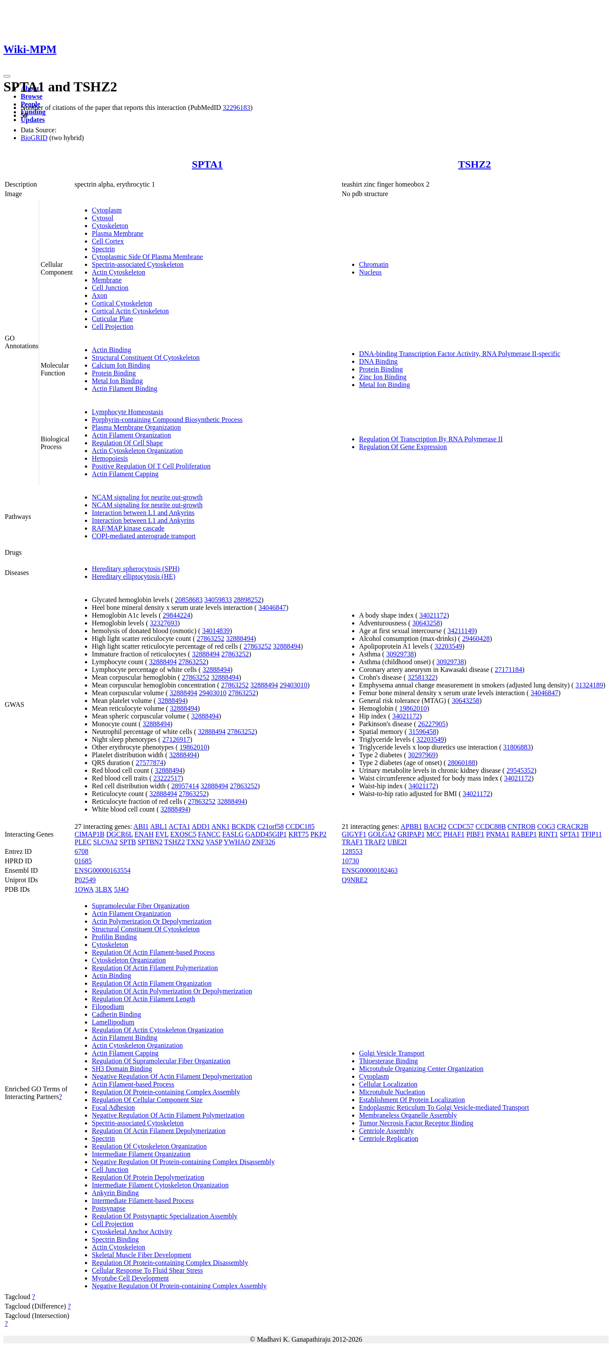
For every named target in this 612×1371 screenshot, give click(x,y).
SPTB (127, 842)
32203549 (448, 646)
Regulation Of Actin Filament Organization (152, 983)
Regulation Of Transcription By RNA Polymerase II (431, 439)
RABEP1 (524, 834)
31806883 (517, 747)
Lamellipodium (113, 1022)
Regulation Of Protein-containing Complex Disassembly (170, 1262)
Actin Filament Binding (124, 388)
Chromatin (373, 264)
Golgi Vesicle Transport (392, 1053)
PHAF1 (454, 834)
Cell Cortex (108, 241)
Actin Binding (111, 349)
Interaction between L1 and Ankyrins (143, 512)
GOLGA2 (382, 834)
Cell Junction (110, 287)
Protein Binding (114, 373)
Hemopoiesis (110, 458)
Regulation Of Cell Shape (127, 443)
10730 (350, 861)
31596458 (422, 731)
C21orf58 (270, 826)
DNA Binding (378, 361)
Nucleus (370, 272)
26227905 (432, 724)
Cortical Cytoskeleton (122, 303)
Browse (31, 96)
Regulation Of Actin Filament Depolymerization (158, 1130)
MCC (434, 834)
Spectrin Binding (115, 1239)
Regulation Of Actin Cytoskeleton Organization (157, 1030)
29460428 (476, 638)
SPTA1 (207, 164)
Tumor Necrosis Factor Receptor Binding (416, 1123)
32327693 (164, 623)
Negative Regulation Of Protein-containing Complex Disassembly (183, 1161)
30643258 (426, 623)
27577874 (149, 762)
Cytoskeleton (110, 225)
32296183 (236, 107)
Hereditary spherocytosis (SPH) (136, 568)
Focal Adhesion (113, 1107)
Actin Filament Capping (125, 474)
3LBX (103, 889)
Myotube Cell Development (130, 1278)
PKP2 (318, 834)
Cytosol (102, 218)
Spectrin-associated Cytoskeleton (138, 264)
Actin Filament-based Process (133, 1084)
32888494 (240, 638)
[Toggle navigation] (6, 76)
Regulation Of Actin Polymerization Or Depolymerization (172, 991)
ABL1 (158, 826)
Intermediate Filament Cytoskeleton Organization (160, 1185)
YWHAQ (237, 842)
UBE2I (397, 842)
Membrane (107, 280)
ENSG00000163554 (103, 870)
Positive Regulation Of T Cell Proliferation (151, 466)
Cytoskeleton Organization (129, 960)
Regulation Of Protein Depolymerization (148, 1177)
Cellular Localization (388, 1084)
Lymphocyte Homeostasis (127, 411)
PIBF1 (475, 834)
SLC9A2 (105, 842)
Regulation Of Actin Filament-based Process (153, 952)
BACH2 (435, 826)
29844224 (176, 615)
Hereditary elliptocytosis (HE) (133, 576)
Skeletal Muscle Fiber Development (141, 1255)
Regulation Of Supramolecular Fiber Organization (161, 1061)
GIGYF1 (354, 834)
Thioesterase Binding (388, 1061)
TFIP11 (591, 834)
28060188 (461, 762)
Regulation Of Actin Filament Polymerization (155, 967)
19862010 (193, 747)
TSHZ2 (474, 164)
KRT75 (298, 834)
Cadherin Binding (116, 1014)
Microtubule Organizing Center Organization (421, 1068)
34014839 (216, 630)
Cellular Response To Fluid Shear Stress (147, 1270)
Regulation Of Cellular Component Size (147, 1099)
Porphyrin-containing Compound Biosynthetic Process (167, 419)
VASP (214, 842)
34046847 (272, 607)
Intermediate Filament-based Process (143, 1200)
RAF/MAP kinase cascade (128, 528)
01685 (83, 861)
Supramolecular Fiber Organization (140, 905)
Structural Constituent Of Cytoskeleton (146, 357)
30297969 (422, 755)
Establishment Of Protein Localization (412, 1099)
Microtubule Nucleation (392, 1092)
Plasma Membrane (118, 233)
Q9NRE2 (355, 880)
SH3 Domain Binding (122, 1068)
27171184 (508, 669)
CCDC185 (300, 826)
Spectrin (103, 249)
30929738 (400, 654)
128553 (352, 851)
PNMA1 (497, 834)
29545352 (520, 770)
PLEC (83, 842)
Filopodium (108, 1006)
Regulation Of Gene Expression (403, 446)
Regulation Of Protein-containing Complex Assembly (166, 1092)
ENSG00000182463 (370, 870)
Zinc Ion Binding (382, 377)
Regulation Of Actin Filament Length (143, 998)
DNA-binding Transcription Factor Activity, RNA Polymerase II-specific (459, 353)
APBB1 (411, 826)
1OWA (84, 889)
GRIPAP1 (411, 834)
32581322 (421, 677)
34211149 (461, 630)
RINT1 (548, 834)
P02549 (85, 880)
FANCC (209, 834)
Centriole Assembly (386, 1130)
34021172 (433, 615)
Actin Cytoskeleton (118, 272)
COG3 (546, 826)
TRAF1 (352, 842)
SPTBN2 (149, 842)
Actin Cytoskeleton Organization (137, 450)
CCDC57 (461, 826)
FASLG (233, 834)
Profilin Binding (114, 936)
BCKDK (243, 826)
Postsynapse (108, 1208)
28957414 (185, 786)
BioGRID (34, 137)
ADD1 (201, 826)
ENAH (143, 834)
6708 (81, 851)
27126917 (176, 739)
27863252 (211, 638)
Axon (99, 295)
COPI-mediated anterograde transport (144, 536)
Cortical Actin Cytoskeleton (130, 311)
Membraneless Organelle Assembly (408, 1115)
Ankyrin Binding (115, 1192)
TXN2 (195, 842)
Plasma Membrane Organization (136, 427)
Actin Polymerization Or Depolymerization (152, 921)
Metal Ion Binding (117, 380)
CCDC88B (490, 826)
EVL (162, 834)
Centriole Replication (388, 1138)
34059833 (218, 599)
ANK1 (221, 826)
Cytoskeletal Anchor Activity (132, 1231)
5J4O (121, 889)
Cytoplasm (107, 210)
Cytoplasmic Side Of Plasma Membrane (147, 256)
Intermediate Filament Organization (141, 1154)
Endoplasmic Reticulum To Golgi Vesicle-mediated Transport (444, 1107)
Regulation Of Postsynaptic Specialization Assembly (164, 1216)
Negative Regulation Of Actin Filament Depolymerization (172, 1076)
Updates (33, 119)
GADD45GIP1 (266, 834)
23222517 (167, 778)
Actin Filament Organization (131, 435)
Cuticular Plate (112, 318)
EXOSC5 (183, 834)
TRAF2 (375, 842)
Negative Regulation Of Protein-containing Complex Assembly (179, 1286)
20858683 (189, 599)
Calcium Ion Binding (121, 365)
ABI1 (141, 826)
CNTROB (522, 826)
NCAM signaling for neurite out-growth (147, 497)
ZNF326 (263, 842)
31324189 (589, 685)
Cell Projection (112, 326)
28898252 (247, 599)
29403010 (293, 685)
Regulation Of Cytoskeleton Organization (149, 1146)
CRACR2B (572, 826)
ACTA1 (179, 826)
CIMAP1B (89, 834)
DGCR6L (119, 834)
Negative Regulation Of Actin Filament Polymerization (168, 1115)
